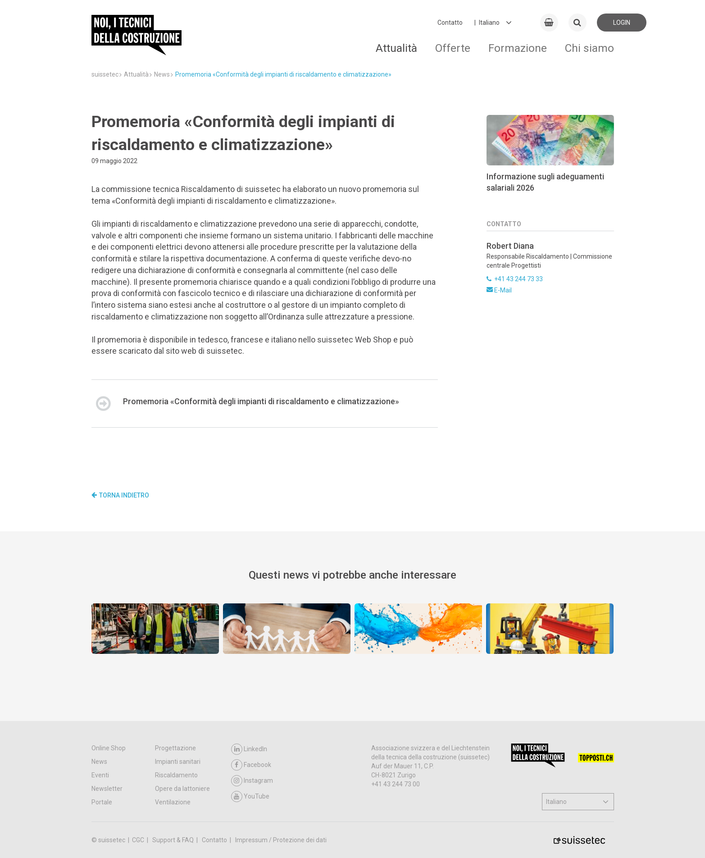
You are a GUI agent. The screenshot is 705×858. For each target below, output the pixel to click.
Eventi (100, 775)
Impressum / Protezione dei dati (281, 840)
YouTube (250, 796)
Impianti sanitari (177, 761)
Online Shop (108, 748)
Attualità (396, 48)
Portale (101, 802)
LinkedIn (249, 749)
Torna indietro (120, 495)
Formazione (517, 48)
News (99, 761)
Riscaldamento (176, 775)
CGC (139, 840)
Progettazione (175, 748)
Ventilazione (173, 802)
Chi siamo (589, 48)
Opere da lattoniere (182, 788)
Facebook (251, 765)
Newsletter (107, 788)
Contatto (450, 22)
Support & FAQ (173, 840)
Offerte (452, 48)
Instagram (252, 780)
